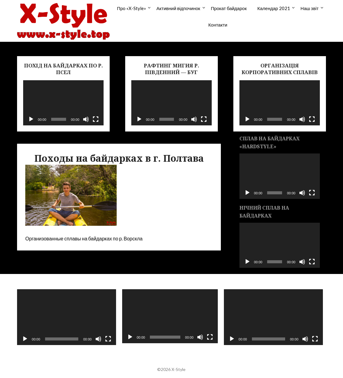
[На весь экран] (96, 119)
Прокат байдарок (229, 8)
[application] (63, 103)
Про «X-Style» (131, 8)
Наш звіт (310, 8)
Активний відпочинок (178, 8)
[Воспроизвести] (31, 119)
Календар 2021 (273, 8)
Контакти (217, 24)
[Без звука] (86, 119)
